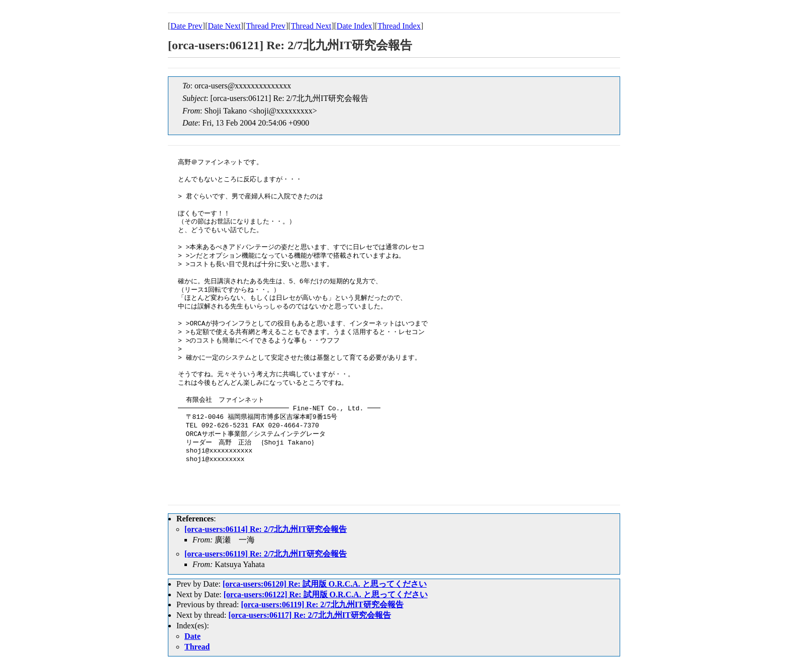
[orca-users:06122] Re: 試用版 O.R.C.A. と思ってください (326, 594)
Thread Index (399, 26)
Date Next (224, 26)
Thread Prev (265, 26)
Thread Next (311, 26)
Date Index (354, 26)
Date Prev (186, 26)
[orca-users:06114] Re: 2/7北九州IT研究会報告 (265, 529)
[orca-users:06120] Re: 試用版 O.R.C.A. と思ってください (325, 584)
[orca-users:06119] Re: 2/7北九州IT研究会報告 (265, 553)
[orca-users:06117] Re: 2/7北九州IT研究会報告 (310, 615)
